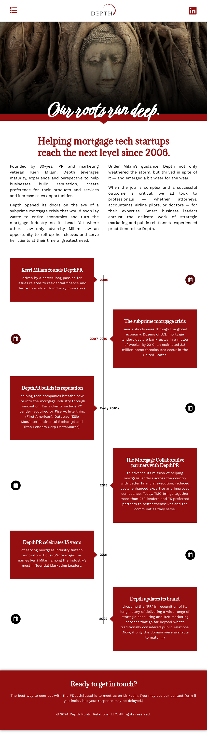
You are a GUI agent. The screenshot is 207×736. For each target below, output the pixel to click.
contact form (181, 701)
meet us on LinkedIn (120, 701)
